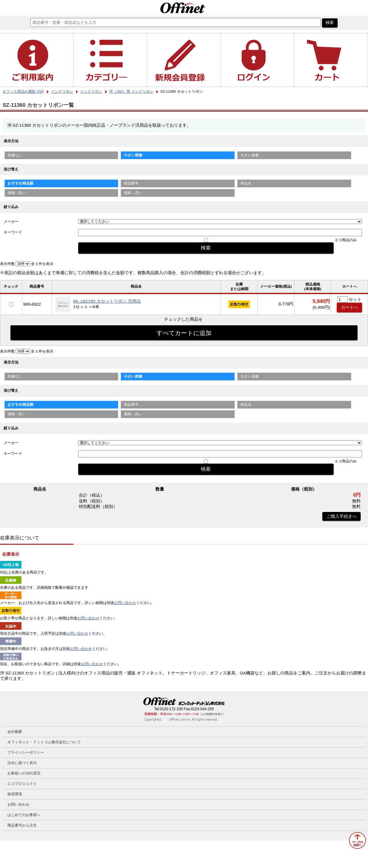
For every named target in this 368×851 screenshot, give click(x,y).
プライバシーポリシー (25, 752)
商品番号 (131, 183)
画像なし (15, 155)
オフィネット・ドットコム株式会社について (44, 742)
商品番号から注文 (22, 825)
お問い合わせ (125, 603)
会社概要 (14, 732)
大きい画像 (249, 155)
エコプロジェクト (22, 784)
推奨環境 (14, 794)
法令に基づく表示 (22, 763)
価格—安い (17, 193)
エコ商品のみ (346, 240)
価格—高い (133, 193)
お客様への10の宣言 (24, 773)
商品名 (245, 183)
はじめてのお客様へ (23, 815)
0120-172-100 (171, 709)
